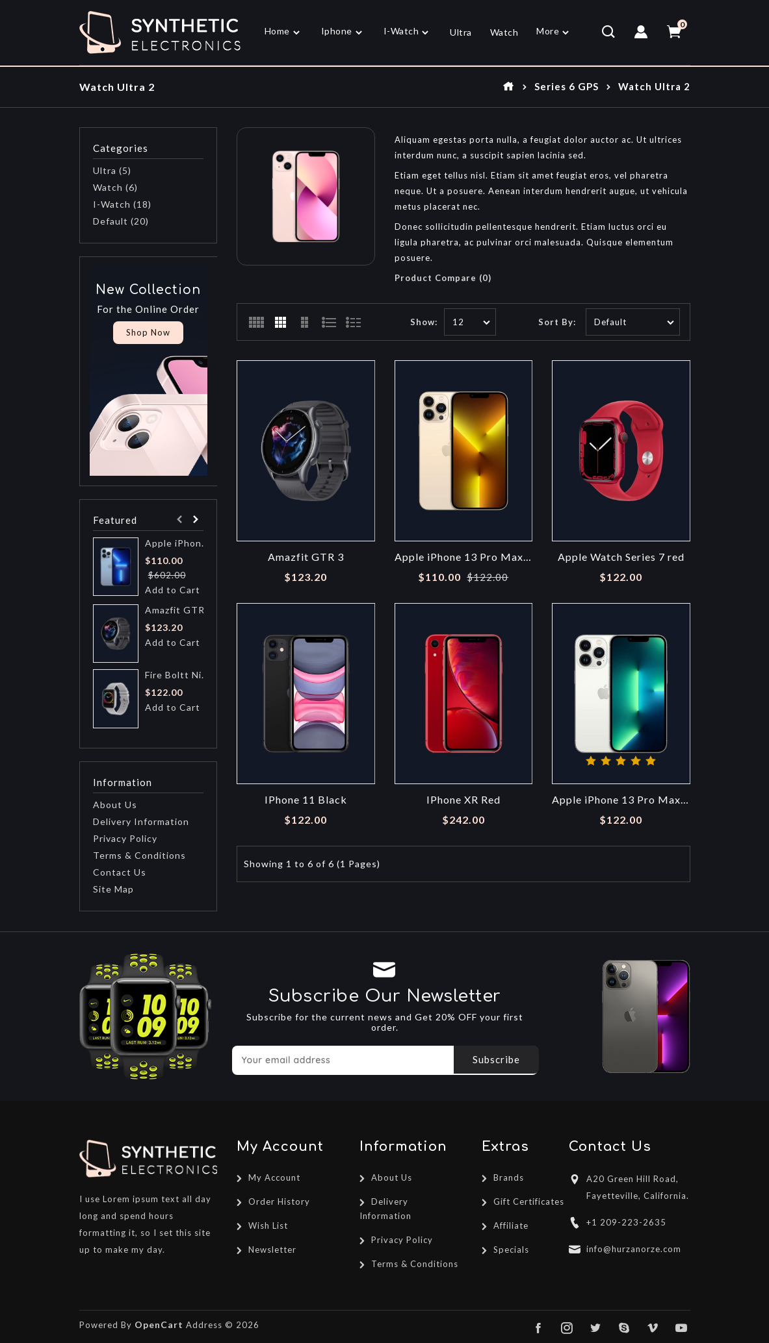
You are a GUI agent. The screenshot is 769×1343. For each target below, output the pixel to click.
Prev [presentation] (179, 519)
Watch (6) (115, 187)
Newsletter (272, 1249)
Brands (508, 1177)
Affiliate (510, 1225)
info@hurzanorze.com (633, 1249)
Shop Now (148, 332)
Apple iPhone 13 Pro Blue (179, 542)
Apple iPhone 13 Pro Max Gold (464, 557)
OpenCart (159, 1324)
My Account (274, 1177)
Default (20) (121, 221)
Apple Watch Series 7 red (621, 557)
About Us (115, 804)
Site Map (113, 888)
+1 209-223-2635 (626, 1222)
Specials (511, 1249)
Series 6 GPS (566, 86)
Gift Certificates (528, 1201)
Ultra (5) (112, 170)
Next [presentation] (195, 519)
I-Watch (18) (122, 204)
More (547, 30)
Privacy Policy (125, 838)
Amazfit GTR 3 (179, 609)
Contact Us (119, 872)
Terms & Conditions (139, 855)
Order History (279, 1201)
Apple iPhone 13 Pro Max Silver (621, 800)
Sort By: (557, 322)
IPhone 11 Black (306, 800)
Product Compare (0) (443, 278)
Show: (423, 322)
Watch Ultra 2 (654, 86)
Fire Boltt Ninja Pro (179, 674)
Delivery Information (141, 821)
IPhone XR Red (463, 800)
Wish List (268, 1225)
